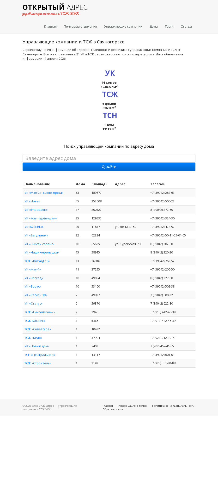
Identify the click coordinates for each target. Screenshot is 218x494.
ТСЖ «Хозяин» (35, 320)
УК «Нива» (32, 201)
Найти (109, 167)
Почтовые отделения (80, 26)
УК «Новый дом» (36, 346)
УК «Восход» (33, 278)
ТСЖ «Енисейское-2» (39, 312)
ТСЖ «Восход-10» (37, 261)
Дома (154, 26)
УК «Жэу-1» (32, 269)
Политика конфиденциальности (173, 405)
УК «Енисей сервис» (39, 244)
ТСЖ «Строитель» (37, 363)
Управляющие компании (123, 26)
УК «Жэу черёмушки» (40, 218)
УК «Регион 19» (35, 295)
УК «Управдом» (36, 209)
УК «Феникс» (34, 226)
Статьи (186, 26)
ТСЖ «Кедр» (33, 337)
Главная (50, 26)
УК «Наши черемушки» (41, 252)
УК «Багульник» (36, 235)
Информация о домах (132, 405)
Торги (169, 26)
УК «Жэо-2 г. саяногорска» (43, 192)
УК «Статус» (33, 303)
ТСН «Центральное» (39, 355)
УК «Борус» (32, 286)
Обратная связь (113, 409)
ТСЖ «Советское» (37, 329)
